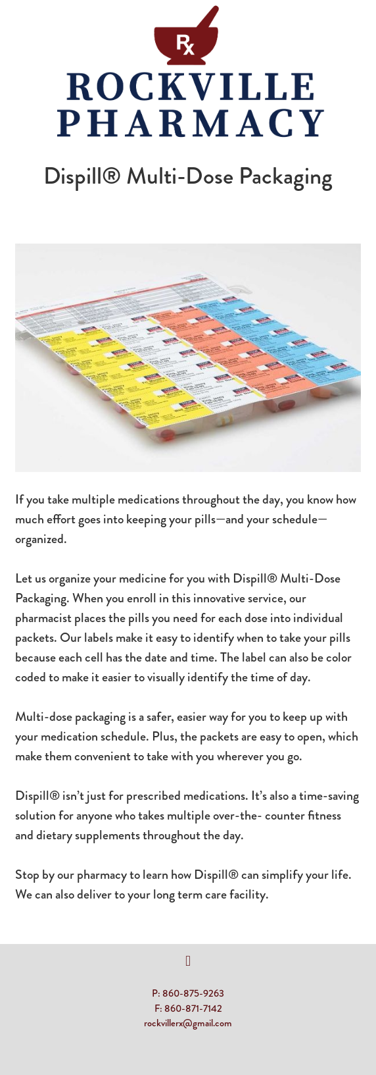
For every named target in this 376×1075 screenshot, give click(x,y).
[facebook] (188, 961)
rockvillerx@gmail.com (188, 1023)
